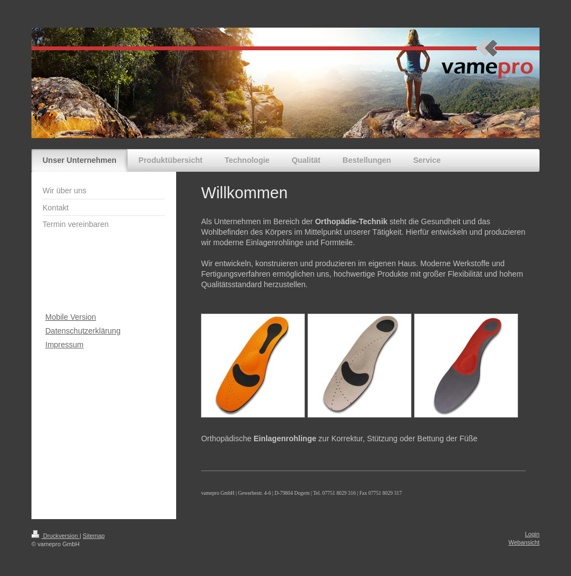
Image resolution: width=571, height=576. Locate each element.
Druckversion (55, 535)
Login (532, 534)
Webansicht (524, 542)
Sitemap (94, 535)
